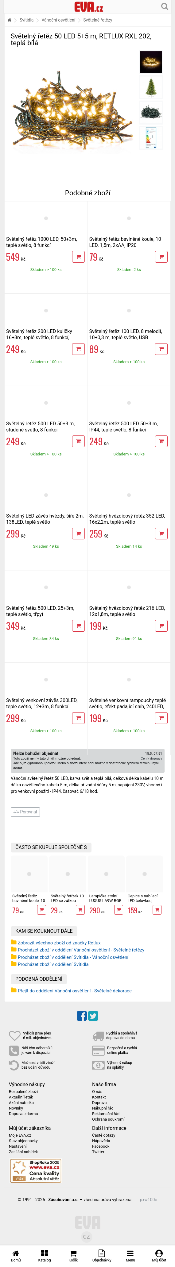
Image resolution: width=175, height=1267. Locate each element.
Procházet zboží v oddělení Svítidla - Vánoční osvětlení (73, 957)
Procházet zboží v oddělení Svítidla (53, 964)
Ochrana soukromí (108, 1119)
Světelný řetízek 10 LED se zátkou (67, 898)
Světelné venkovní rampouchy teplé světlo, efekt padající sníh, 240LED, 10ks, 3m (127, 706)
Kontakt (99, 1097)
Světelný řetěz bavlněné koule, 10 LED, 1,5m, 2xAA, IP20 (125, 242)
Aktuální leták (21, 1097)
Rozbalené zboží (23, 1092)
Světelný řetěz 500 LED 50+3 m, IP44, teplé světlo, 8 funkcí (123, 427)
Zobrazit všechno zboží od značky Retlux (59, 943)
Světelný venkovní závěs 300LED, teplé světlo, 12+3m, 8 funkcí (42, 703)
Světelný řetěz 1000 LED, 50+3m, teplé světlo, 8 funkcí (41, 242)
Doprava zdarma (23, 1114)
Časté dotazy (103, 1135)
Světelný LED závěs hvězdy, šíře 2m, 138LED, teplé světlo (45, 519)
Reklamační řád (105, 1114)
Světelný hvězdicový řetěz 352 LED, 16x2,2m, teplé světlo (127, 519)
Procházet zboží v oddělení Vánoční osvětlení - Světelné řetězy (81, 950)
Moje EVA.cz (20, 1135)
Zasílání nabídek (23, 1152)
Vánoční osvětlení (58, 20)
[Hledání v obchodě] (164, 6)
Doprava (99, 1103)
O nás (97, 1092)
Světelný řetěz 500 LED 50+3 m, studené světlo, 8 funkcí (40, 427)
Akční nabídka (21, 1103)
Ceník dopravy (151, 759)
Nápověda (101, 1141)
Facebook (100, 1146)
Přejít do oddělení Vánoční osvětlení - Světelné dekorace (75, 991)
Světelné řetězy (97, 20)
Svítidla (26, 20)
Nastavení (18, 1146)
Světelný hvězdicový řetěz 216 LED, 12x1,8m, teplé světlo (127, 611)
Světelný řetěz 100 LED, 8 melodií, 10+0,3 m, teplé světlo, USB (125, 334)
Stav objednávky (23, 1141)
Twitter (98, 1152)
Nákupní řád (103, 1108)
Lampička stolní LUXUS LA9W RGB (105, 898)
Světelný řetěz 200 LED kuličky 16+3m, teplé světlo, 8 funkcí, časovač (39, 337)
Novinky (16, 1108)
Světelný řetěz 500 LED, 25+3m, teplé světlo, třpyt (40, 611)
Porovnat (25, 811)
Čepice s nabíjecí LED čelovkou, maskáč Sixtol (143, 900)
